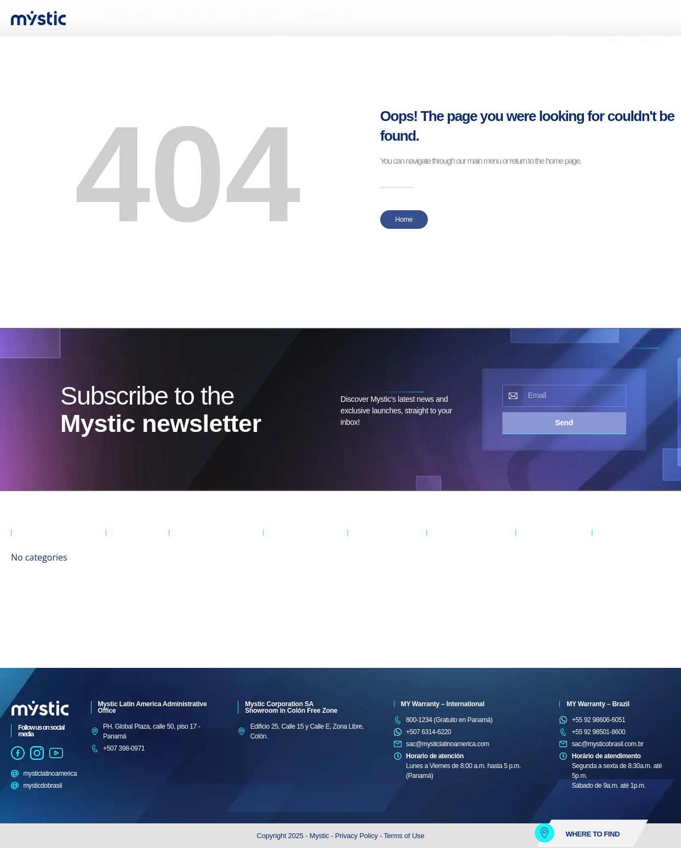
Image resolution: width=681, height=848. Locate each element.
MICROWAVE (610, 571)
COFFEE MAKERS (617, 598)
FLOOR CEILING (192, 584)
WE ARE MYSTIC (130, 18)
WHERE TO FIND (325, 18)
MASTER (118, 571)
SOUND (117, 611)
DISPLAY (360, 584)
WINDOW (182, 571)
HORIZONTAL (366, 558)
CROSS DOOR (283, 558)
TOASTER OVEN (615, 558)
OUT (112, 584)
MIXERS (603, 611)
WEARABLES (124, 624)
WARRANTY (259, 18)
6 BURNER (531, 558)
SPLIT (177, 558)
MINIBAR (275, 598)
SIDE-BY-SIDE (282, 571)
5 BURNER (531, 571)
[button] (55, 46)
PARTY (115, 598)
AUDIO (115, 558)
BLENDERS (608, 584)
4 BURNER (531, 584)
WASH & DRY (445, 558)
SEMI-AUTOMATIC (452, 584)
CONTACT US (198, 18)
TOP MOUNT (281, 584)
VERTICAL (362, 571)
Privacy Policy (357, 836)
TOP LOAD (441, 571)
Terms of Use (404, 836)
